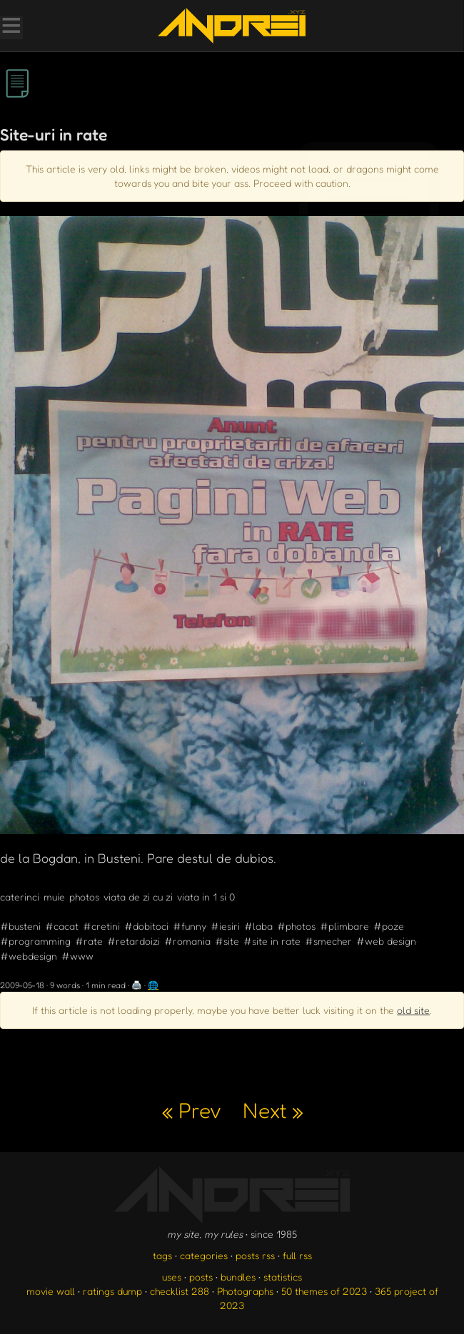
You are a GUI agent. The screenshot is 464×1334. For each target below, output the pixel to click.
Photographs (245, 1291)
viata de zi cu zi (138, 897)
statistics (282, 1277)
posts (201, 1277)
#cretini (101, 926)
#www (77, 956)
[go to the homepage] (232, 25)
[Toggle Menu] (10, 27)
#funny (189, 926)
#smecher (328, 941)
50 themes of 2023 (324, 1291)
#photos (296, 926)
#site (227, 941)
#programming (35, 941)
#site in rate (272, 941)
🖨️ (136, 985)
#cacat (62, 926)
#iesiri (225, 926)
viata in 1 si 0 (206, 897)
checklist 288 (179, 1291)
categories (204, 1255)
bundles (238, 1277)
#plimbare (344, 926)
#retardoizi (133, 941)
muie (54, 897)
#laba (258, 926)
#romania (187, 941)
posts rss (255, 1255)
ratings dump (112, 1291)
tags (162, 1255)
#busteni (20, 926)
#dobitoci (146, 926)
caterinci (19, 897)
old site (413, 1010)
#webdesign (28, 956)
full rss (297, 1255)
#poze (388, 926)
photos (84, 897)
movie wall (50, 1291)
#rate (89, 941)
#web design (386, 941)
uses (171, 1277)
